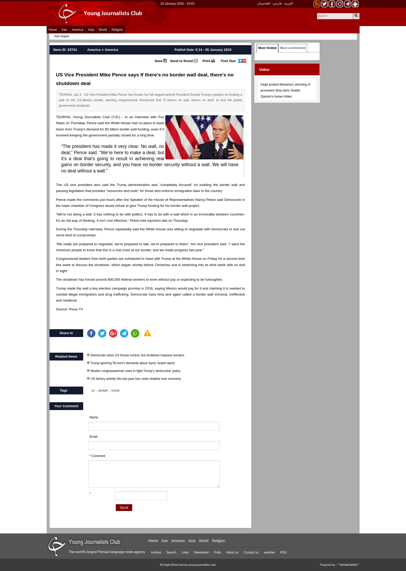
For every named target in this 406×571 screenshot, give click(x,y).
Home (53, 30)
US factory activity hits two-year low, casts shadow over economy (134, 378)
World (103, 30)
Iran (64, 30)
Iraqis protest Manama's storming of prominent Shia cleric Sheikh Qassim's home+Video (285, 90)
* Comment (97, 456)
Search (172, 552)
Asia (91, 30)
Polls (217, 552)
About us (232, 552)
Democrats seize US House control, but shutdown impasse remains (135, 355)
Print (209, 61)
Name (94, 417)
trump (116, 390)
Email (94, 436)
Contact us (251, 552)
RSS (283, 552)
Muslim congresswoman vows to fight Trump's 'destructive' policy (133, 370)
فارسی (277, 3)
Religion (117, 30)
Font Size (228, 61)
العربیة (288, 3)
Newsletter (201, 552)
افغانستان (263, 3)
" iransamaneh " (348, 565)
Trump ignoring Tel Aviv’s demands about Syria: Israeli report (131, 362)
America (77, 30)
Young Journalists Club (91, 117)
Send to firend (184, 61)
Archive (156, 552)
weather (269, 552)
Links (185, 552)
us (93, 390)
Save (161, 61)
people (103, 390)
